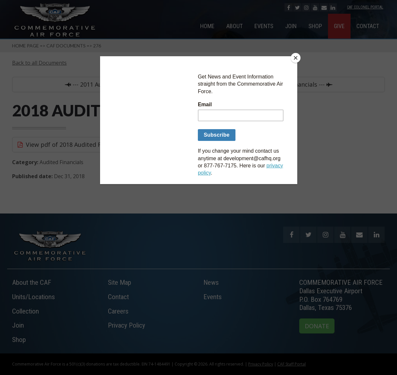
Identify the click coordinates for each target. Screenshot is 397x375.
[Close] (296, 58)
